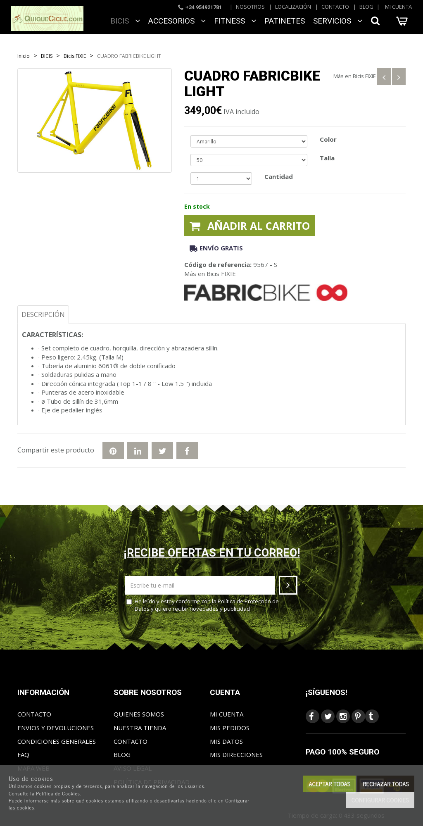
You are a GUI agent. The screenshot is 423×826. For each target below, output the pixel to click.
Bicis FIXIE (364, 76)
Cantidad (278, 176)
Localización (293, 6)
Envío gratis (216, 248)
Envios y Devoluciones (55, 728)
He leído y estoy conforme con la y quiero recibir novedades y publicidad (202, 605)
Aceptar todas (329, 783)
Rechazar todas (386, 783)
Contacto (335, 6)
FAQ (23, 754)
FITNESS (235, 21)
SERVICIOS (337, 21)
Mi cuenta (398, 6)
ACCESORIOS (177, 21)
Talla (327, 158)
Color (328, 139)
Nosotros (250, 6)
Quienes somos (139, 714)
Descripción (43, 314)
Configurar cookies (380, 800)
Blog (366, 6)
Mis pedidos (230, 728)
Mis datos (226, 741)
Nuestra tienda (140, 728)
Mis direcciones (236, 754)
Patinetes (284, 21)
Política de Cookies (58, 793)
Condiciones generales (56, 741)
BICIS (125, 21)
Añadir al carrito (250, 226)
